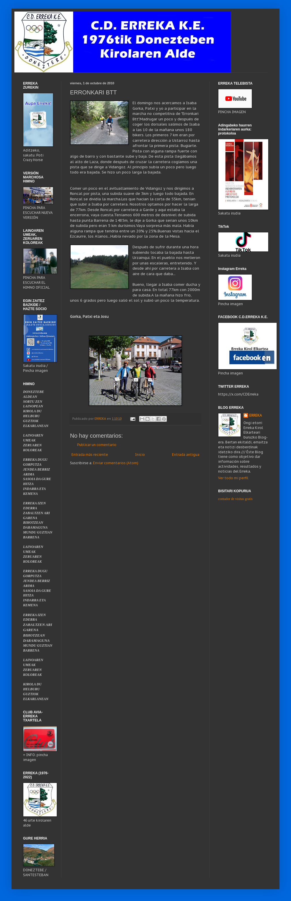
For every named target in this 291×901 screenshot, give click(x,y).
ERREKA (255, 415)
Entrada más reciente (89, 454)
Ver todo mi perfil (233, 478)
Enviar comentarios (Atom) (115, 463)
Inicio (140, 454)
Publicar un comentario (96, 445)
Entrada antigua (185, 454)
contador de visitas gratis (235, 499)
